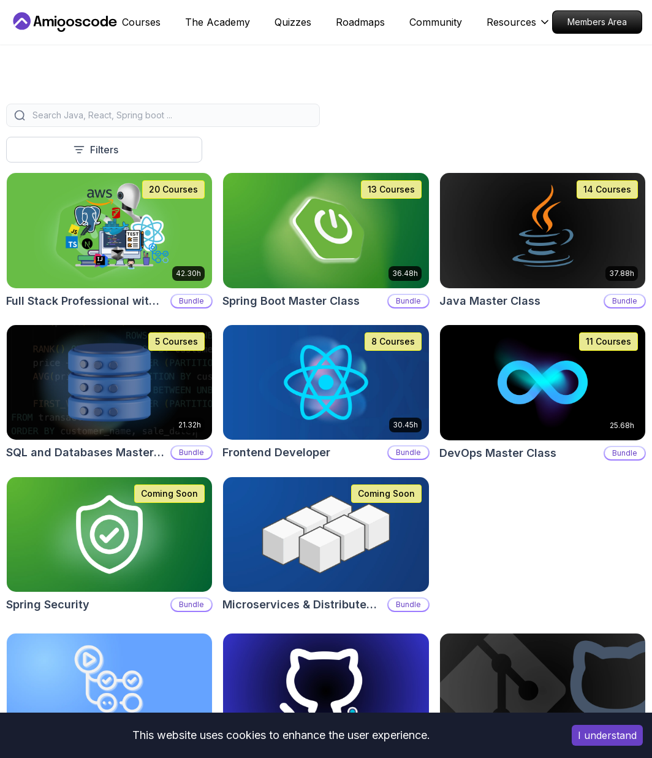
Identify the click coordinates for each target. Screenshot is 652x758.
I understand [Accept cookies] (607, 735)
